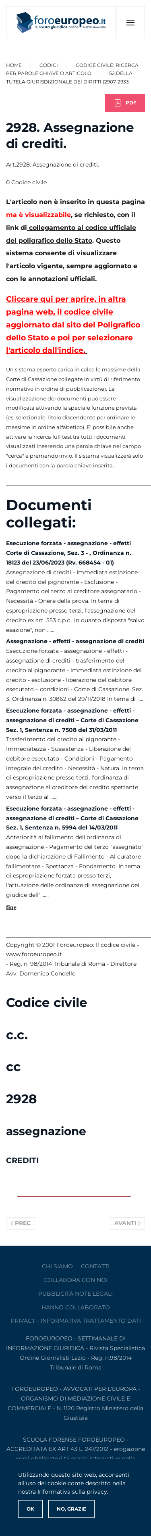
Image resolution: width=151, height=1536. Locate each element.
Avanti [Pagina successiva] (127, 1223)
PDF (125, 103)
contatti (95, 1266)
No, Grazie (71, 1509)
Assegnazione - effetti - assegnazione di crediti (75, 641)
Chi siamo (57, 1266)
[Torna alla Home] (61, 22)
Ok (30, 1509)
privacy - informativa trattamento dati (75, 1320)
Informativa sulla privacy (72, 1491)
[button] (130, 22)
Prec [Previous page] (20, 1223)
